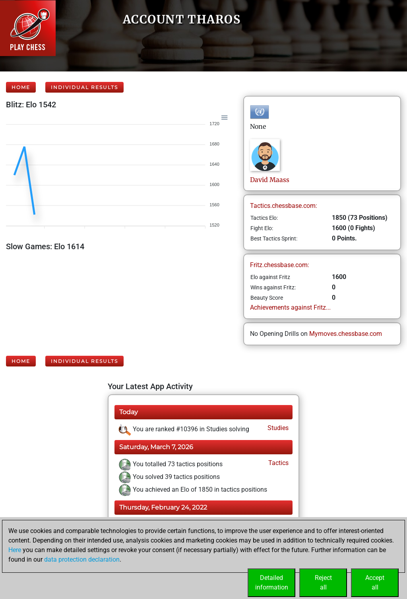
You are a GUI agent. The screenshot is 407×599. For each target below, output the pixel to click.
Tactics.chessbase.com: (283, 205)
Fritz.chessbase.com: (279, 265)
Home (21, 87)
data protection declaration (82, 559)
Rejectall (323, 582)
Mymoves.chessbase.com (345, 333)
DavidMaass (269, 180)
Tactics (278, 463)
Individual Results (84, 87)
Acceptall (374, 582)
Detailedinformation (271, 582)
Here (14, 550)
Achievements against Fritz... (290, 307)
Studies (277, 428)
